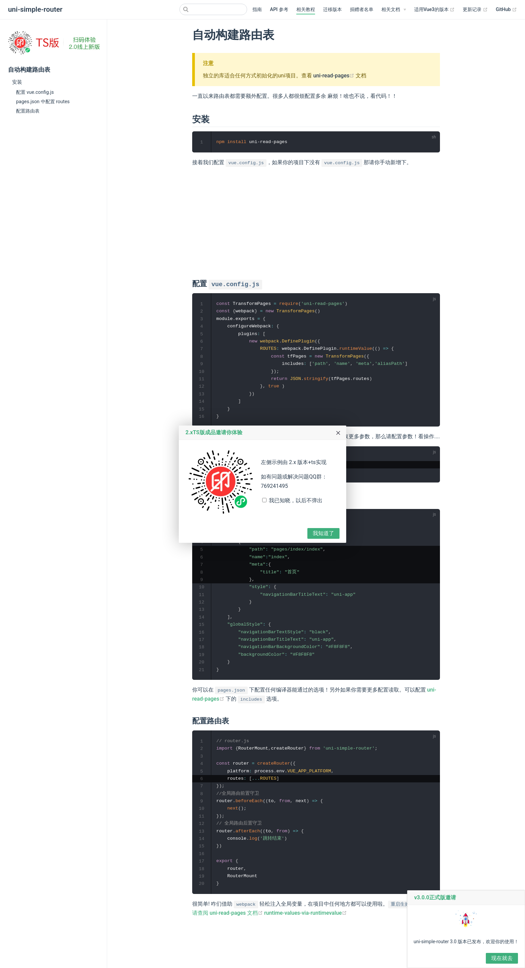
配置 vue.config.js (35, 92)
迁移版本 (332, 9)
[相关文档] (393, 9)
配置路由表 (28, 111)
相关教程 (305, 9)
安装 (17, 82)
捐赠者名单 (361, 9)
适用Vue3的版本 (434, 9)
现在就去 (502, 958)
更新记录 (475, 9)
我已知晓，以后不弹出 (295, 500)
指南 (257, 9)
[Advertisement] (316, 221)
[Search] (213, 9)
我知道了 (323, 533)
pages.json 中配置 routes (43, 102)
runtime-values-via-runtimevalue (305, 926)
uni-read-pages (334, 75)
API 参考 (279, 9)
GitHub (506, 9)
